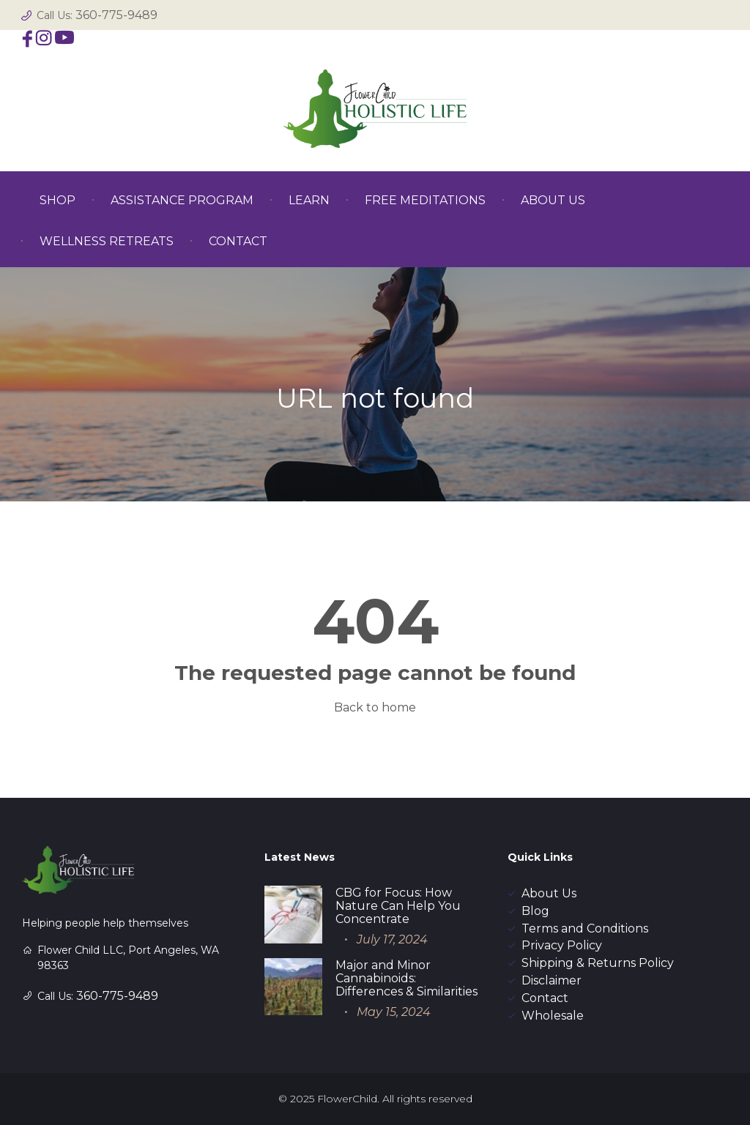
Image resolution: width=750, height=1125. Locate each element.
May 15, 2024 (394, 1012)
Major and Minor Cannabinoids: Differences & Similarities (406, 978)
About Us (548, 893)
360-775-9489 (116, 15)
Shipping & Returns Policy (597, 963)
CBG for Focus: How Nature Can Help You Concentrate (398, 906)
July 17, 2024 (392, 939)
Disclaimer (551, 980)
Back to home (375, 707)
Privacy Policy (561, 945)
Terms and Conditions (584, 928)
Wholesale (552, 1016)
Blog (535, 911)
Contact (544, 998)
